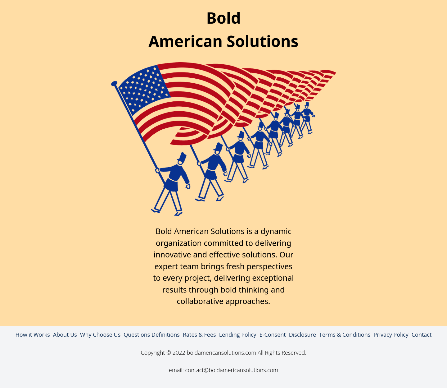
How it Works (33, 334)
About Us (65, 334)
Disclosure (302, 334)
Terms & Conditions (344, 334)
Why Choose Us (100, 334)
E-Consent (273, 334)
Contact (422, 334)
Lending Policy (237, 334)
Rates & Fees (199, 334)
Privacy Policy (390, 334)
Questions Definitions (152, 334)
